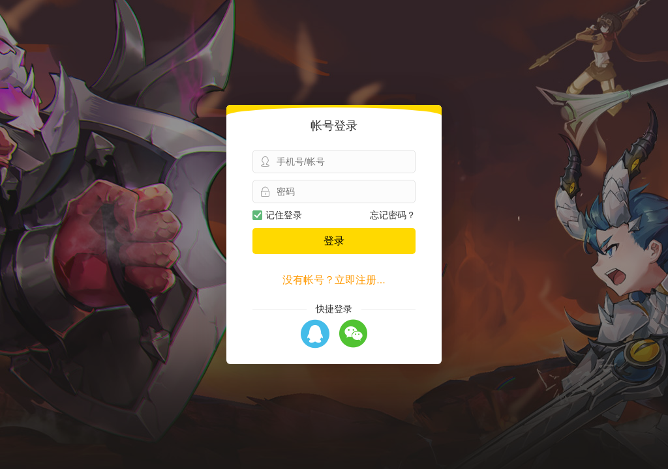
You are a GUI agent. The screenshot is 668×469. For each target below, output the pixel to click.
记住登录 (277, 215)
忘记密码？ (393, 215)
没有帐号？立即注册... (333, 279)
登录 (334, 240)
